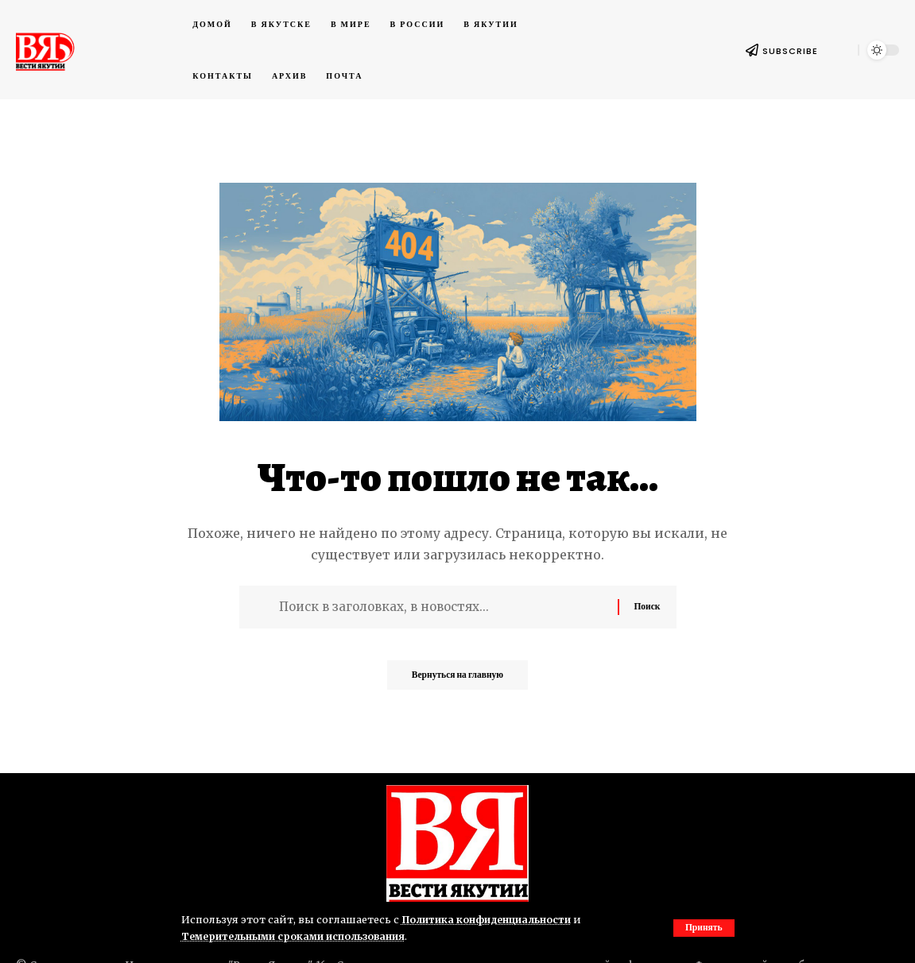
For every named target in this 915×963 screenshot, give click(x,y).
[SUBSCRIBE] (752, 50)
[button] (703, 928)
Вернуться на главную (457, 679)
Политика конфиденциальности (490, 919)
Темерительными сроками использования (297, 936)
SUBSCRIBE (790, 50)
